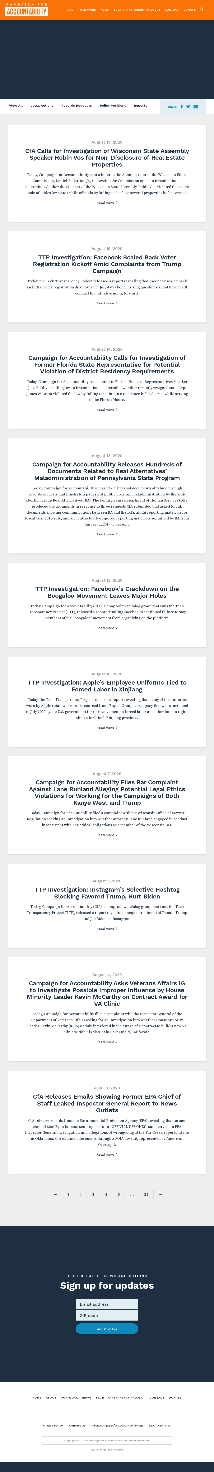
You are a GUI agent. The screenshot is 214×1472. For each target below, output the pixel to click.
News (106, 9)
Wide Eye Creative (112, 1459)
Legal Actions (41, 106)
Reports (142, 106)
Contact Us (77, 1435)
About (72, 9)
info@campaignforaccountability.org (117, 1435)
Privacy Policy (52, 1435)
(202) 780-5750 (160, 1435)
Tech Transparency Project (138, 9)
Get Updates (107, 1328)
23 (146, 1194)
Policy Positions (114, 106)
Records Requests (77, 106)
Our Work (90, 9)
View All (15, 106)
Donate (191, 9)
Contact (173, 9)
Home (37, 1397)
